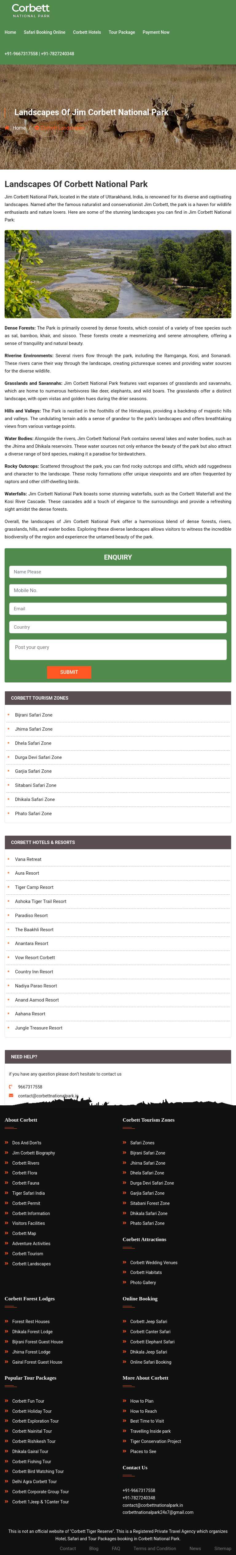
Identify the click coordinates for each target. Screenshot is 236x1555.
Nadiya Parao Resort (36, 986)
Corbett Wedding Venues (154, 1262)
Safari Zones (142, 1142)
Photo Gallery (143, 1282)
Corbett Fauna (25, 1183)
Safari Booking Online (44, 32)
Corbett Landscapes (31, 1263)
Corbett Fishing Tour (31, 1461)
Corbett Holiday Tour (32, 1411)
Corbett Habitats (146, 1272)
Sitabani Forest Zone (150, 1203)
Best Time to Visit (147, 1421)
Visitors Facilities (28, 1223)
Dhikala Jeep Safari (148, 1352)
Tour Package (122, 32)
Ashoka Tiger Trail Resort (40, 901)
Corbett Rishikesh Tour (34, 1441)
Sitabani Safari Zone (35, 785)
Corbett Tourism (27, 1253)
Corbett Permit (26, 1203)
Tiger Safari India (28, 1193)
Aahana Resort (30, 1014)
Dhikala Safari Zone (35, 799)
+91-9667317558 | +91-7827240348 (39, 53)
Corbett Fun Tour (28, 1401)
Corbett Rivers (25, 1163)
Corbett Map (24, 1233)
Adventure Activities (31, 1243)
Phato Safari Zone (33, 813)
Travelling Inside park (150, 1431)
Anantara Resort (31, 943)
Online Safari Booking (150, 1362)
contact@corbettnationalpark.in (153, 1505)
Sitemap (222, 1548)
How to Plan (141, 1401)
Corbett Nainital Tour (32, 1431)
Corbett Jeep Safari (148, 1321)
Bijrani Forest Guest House (37, 1341)
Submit (69, 672)
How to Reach (143, 1411)
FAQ (116, 1548)
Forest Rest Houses (31, 1321)
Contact (68, 1548)
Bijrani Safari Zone (34, 715)
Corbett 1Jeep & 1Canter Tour (40, 1501)
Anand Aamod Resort (37, 1000)
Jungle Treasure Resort (38, 1028)
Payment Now (156, 32)
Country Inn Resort (34, 972)
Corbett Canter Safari (150, 1331)
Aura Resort (27, 873)
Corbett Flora (24, 1172)
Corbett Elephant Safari (152, 1341)
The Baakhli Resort (34, 929)
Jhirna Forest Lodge (31, 1352)
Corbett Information (31, 1213)
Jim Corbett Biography (33, 1153)
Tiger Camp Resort (34, 887)
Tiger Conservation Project (155, 1441)
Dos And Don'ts (26, 1142)
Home (10, 32)
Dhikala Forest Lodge (32, 1331)
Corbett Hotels (87, 32)
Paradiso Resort (31, 915)
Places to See (143, 1451)
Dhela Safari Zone (33, 743)
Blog (94, 1548)
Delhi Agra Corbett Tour (34, 1481)
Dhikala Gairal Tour (30, 1451)
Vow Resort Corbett (35, 957)
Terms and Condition (155, 1548)
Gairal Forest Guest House (37, 1362)
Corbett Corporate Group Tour (40, 1491)
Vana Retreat (28, 859)
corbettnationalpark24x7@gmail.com (158, 1512)
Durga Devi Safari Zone (38, 757)
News (195, 1548)
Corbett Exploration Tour (35, 1421)
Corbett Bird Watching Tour (38, 1471)
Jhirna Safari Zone (34, 729)
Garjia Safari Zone (33, 771)
